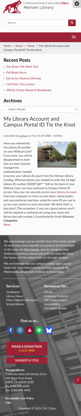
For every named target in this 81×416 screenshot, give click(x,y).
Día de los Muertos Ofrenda (23, 78)
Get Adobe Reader (55, 308)
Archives (13, 101)
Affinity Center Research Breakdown (29, 90)
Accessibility (52, 304)
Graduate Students (56, 296)
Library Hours (14, 296)
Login (8, 402)
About (19, 45)
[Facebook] (10, 330)
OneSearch (13, 292)
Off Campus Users (55, 300)
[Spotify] (39, 330)
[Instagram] (20, 330)
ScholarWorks (15, 304)
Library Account (67, 192)
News (31, 45)
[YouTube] (29, 330)
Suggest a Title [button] (27, 360)
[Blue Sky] (49, 330)
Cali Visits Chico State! (20, 84)
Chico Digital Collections (21, 300)
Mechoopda (31, 249)
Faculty (48, 292)
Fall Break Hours (16, 72)
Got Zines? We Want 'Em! (22, 66)
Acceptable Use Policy (19, 398)
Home (7, 45)
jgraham (23, 136)
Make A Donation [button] (27, 349)
